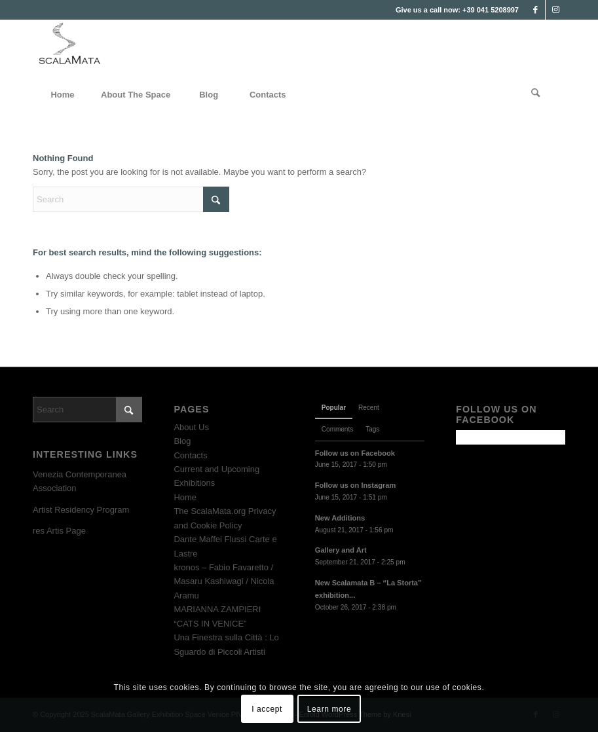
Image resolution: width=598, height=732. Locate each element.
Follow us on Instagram (355, 485)
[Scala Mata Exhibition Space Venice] (70, 49)
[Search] (535, 95)
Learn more (329, 709)
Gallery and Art (341, 550)
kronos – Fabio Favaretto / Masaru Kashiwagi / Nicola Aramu (224, 581)
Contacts (190, 455)
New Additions (340, 518)
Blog (182, 441)
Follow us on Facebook (355, 453)
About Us (191, 427)
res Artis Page (59, 531)
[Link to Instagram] (555, 10)
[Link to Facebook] (535, 10)
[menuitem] (62, 95)
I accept (267, 709)
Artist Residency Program (81, 510)
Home (185, 497)
